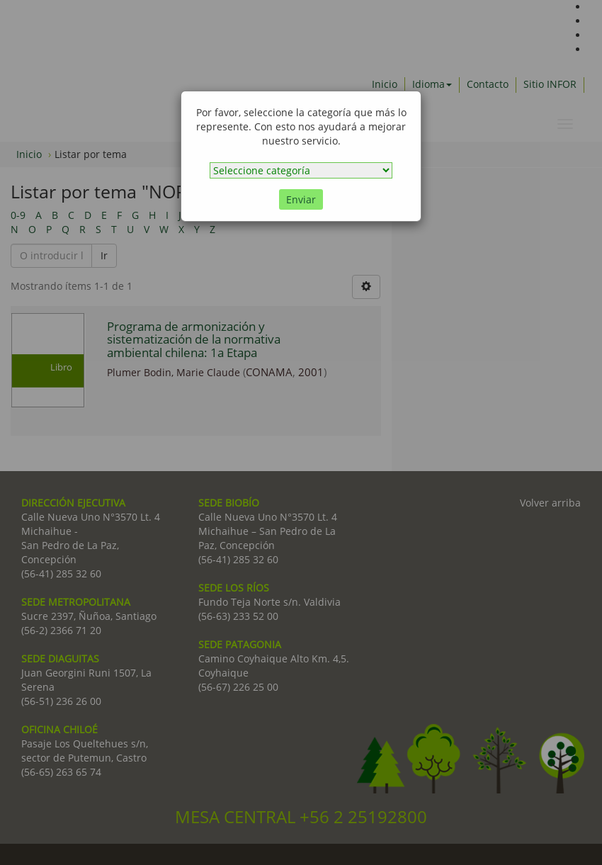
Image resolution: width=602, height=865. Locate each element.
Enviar (301, 199)
